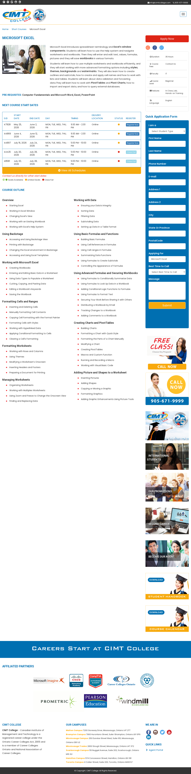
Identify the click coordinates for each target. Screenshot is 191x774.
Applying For (156, 253)
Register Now (132, 124)
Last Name (155, 150)
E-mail (152, 176)
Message (154, 279)
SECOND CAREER (159, 523)
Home (5, 29)
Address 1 (154, 189)
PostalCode (156, 240)
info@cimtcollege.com (160, 2)
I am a (152, 125)
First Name (155, 138)
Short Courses (19, 29)
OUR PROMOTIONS (160, 491)
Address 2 (155, 202)
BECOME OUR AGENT (161, 556)
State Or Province (159, 227)
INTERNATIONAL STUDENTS (158, 457)
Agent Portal (154, 750)
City (151, 215)
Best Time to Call (159, 266)
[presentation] (166, 315)
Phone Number (157, 163)
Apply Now (167, 39)
